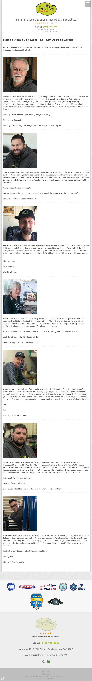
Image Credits (46, 671)
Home (7, 40)
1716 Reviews (51, 23)
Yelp (43, 661)
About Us (20, 40)
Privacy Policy (46, 673)
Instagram (48, 661)
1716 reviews (54, 636)
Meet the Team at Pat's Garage (51, 40)
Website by (46, 678)
